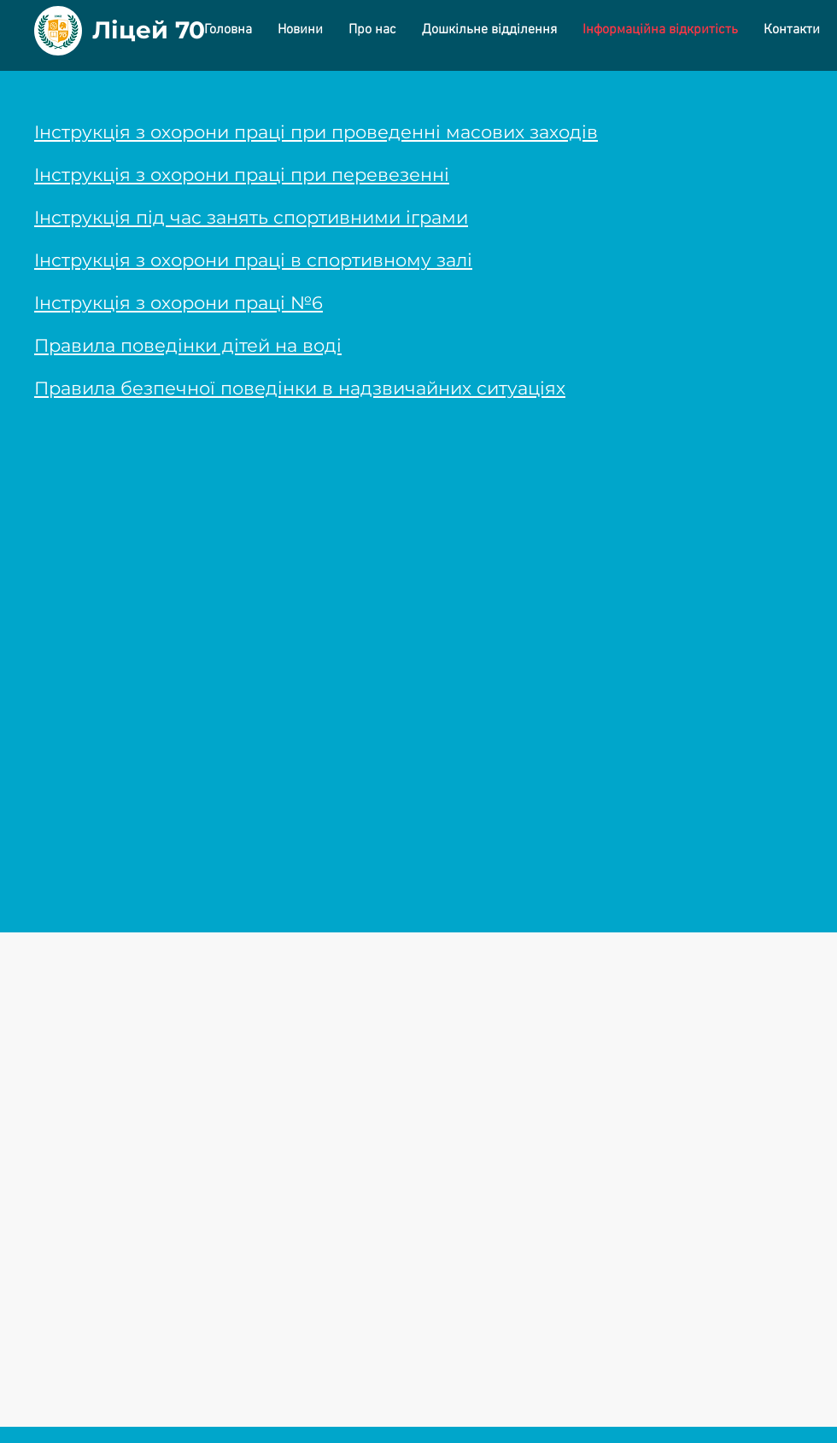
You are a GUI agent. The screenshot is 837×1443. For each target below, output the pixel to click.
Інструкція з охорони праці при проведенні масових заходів (316, 132)
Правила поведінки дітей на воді (188, 345)
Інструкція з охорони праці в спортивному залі (253, 260)
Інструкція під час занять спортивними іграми (251, 217)
